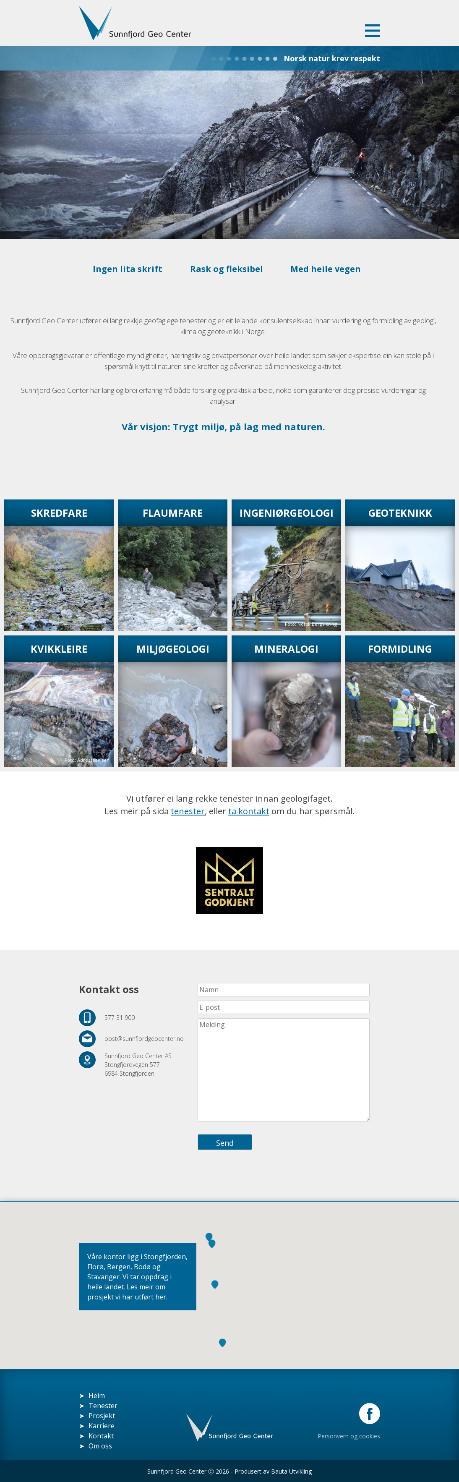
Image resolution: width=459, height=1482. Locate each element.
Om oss (100, 1445)
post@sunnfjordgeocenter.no (144, 1038)
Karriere (102, 1425)
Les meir (140, 1286)
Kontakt (101, 1435)
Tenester (103, 1405)
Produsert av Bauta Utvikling (273, 1471)
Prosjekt (102, 1415)
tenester (188, 810)
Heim (97, 1395)
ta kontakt (248, 810)
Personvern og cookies (349, 1436)
